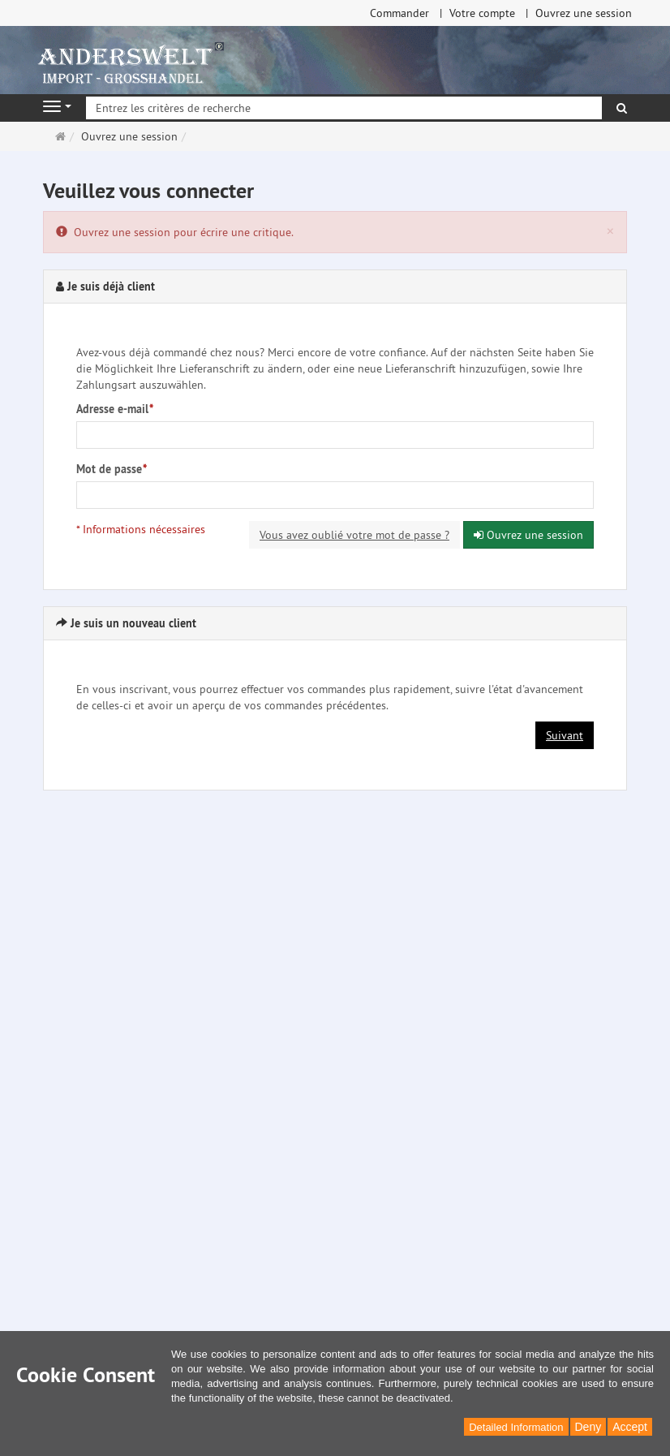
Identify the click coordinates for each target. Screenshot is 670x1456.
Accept (629, 1426)
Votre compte (482, 13)
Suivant (564, 735)
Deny (588, 1426)
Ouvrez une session (583, 13)
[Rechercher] (621, 108)
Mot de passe (111, 469)
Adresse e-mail (114, 409)
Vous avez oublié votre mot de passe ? (354, 535)
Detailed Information (516, 1427)
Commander (399, 13)
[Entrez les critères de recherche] (344, 108)
